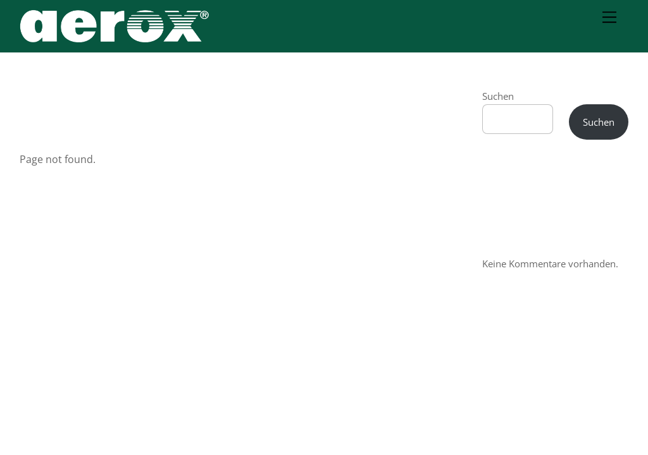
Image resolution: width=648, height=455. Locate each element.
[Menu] (609, 17)
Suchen (498, 96)
